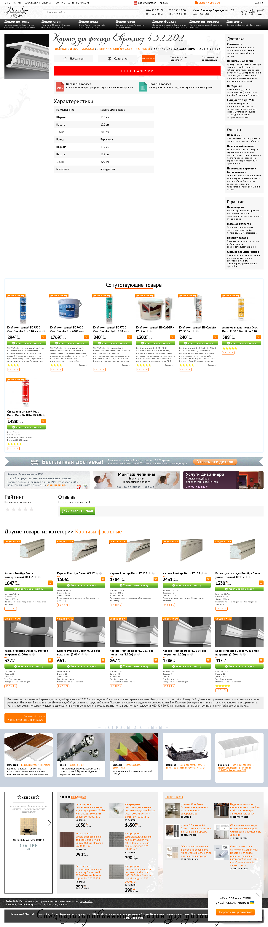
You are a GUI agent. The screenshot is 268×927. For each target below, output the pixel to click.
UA (256, 2)
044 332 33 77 (154, 10)
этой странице (56, 485)
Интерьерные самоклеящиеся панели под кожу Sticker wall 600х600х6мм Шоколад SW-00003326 (89, 840)
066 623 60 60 (177, 14)
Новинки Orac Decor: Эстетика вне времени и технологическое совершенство (194, 809)
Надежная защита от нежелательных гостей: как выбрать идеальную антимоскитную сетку (245, 809)
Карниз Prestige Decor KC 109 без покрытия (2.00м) (26, 652)
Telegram (52, 904)
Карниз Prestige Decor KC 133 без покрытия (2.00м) (131, 652)
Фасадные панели (178, 27)
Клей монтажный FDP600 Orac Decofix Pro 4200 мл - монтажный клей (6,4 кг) (67, 331)
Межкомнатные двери (199, 25)
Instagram (31, 904)
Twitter (21, 904)
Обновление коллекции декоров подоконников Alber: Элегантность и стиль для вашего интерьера (196, 851)
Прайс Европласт (183, 85)
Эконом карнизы (77, 764)
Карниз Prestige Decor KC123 (128, 573)
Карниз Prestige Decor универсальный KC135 (19, 575)
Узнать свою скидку (28, 343)
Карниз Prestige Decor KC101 (25, 719)
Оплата (234, 129)
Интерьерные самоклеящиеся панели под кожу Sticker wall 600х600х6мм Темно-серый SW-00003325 (89, 872)
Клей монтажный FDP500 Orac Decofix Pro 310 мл (23, 329)
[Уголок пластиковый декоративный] (134, 748)
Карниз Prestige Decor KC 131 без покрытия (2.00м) (78, 652)
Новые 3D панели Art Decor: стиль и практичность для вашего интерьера (196, 828)
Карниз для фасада (112, 109)
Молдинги (46, 25)
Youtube (63, 904)
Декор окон (125, 21)
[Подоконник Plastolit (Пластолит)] (28, 748)
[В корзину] (43, 337)
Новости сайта (174, 796)
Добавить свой (77, 511)
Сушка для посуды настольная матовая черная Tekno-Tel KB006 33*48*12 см (186, 766)
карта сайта (86, 901)
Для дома (234, 21)
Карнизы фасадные (98, 531)
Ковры (81, 25)
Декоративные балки (25, 27)
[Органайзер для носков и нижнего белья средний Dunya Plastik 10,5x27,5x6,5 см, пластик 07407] (239, 748)
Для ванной (242, 25)
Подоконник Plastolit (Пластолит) (35, 764)
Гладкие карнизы (12, 25)
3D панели (57, 25)
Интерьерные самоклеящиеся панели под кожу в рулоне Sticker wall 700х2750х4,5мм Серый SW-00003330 (91, 810)
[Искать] (136, 12)
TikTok (41, 904)
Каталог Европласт (101, 85)
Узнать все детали (215, 461)
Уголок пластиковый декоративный (128, 766)
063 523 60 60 (154, 14)
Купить (13, 369)
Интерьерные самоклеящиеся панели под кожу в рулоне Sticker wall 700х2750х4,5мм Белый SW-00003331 (140, 810)
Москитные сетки (123, 27)
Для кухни (231, 25)
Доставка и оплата (38, 2)
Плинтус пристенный (94, 25)
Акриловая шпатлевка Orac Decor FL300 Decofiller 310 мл (240, 331)
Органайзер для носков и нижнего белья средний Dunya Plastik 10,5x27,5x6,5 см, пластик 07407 (236, 767)
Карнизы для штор (124, 25)
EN (259, 2)
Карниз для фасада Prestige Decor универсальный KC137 (237, 575)
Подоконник (140, 25)
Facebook (11, 904)
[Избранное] (244, 12)
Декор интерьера (204, 21)
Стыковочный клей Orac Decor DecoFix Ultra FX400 (24, 413)
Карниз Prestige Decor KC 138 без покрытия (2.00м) (237, 652)
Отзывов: (84, 365)
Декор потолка (17, 21)
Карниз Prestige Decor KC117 (76, 573)
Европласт (176, 59)
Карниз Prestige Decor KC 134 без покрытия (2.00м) (184, 652)
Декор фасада (164, 21)
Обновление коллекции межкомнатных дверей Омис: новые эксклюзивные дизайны (245, 830)
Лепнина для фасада (162, 25)
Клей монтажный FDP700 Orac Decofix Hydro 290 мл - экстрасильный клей (111, 331)
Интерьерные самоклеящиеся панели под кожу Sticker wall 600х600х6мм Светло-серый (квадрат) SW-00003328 (138, 873)
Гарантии (236, 201)
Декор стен (51, 21)
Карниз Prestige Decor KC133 (181, 573)
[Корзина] (260, 12)
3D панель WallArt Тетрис (28, 828)
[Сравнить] (252, 12)
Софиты (164, 27)
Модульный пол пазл (88, 27)
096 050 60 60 (177, 10)
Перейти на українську (235, 912)
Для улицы (254, 25)
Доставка (236, 38)
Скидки (207, 3)
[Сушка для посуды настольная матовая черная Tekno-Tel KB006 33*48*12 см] (187, 748)
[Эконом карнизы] (81, 748)
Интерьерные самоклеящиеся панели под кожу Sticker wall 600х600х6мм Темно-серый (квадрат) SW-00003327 (138, 841)
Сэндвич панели (55, 27)
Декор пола (88, 21)
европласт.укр (209, 59)
